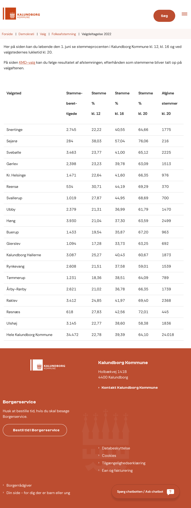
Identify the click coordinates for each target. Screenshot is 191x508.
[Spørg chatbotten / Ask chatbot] (145, 491)
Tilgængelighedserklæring (123, 463)
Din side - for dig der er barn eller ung (38, 492)
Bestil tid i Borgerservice (36, 430)
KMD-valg (27, 62)
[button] (186, 14)
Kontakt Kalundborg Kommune (130, 387)
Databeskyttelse (116, 448)
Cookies (109, 455)
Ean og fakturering (117, 470)
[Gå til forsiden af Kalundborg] (71, 14)
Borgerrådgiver (19, 485)
